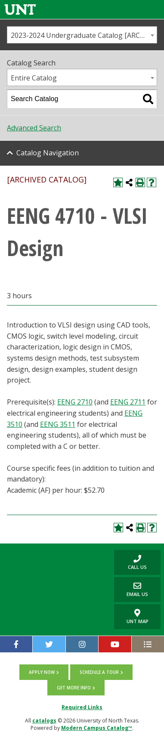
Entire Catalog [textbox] (34, 78)
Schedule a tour (99, 672)
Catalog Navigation (47, 152)
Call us (130, 562)
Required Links (82, 707)
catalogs (44, 720)
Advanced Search (34, 128)
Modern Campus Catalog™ (96, 728)
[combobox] (82, 34)
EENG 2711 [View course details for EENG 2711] (127, 402)
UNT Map (138, 616)
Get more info (74, 688)
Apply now (42, 672)
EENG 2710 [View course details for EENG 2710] (75, 402)
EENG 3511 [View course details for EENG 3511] (57, 424)
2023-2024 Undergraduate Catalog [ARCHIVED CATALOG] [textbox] (84, 35)
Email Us (131, 589)
